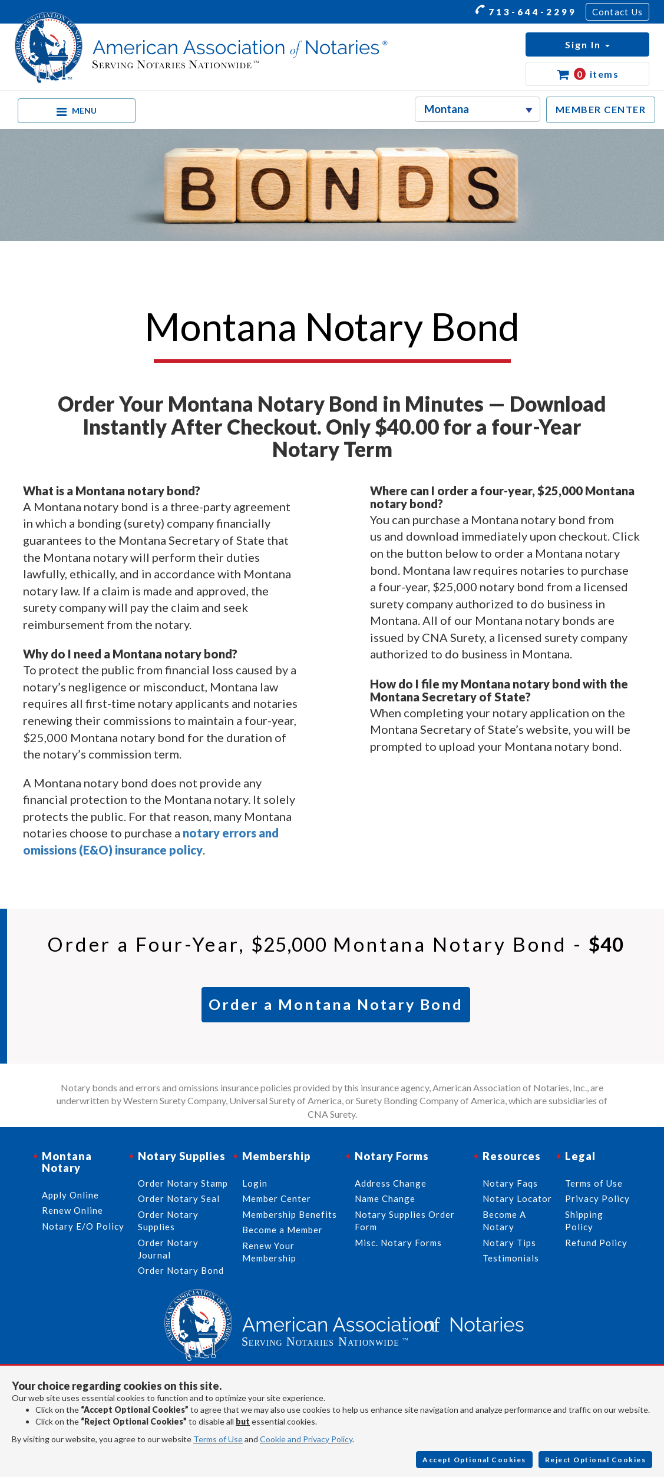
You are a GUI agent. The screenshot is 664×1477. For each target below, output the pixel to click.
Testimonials (511, 1258)
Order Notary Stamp (183, 1183)
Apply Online (70, 1195)
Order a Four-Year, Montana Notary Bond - (335, 944)
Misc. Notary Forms (398, 1242)
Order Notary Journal (168, 1248)
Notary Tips (509, 1242)
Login (254, 1183)
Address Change (391, 1183)
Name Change (385, 1198)
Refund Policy (596, 1242)
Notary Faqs (510, 1183)
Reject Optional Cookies (595, 1459)
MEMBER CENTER (601, 109)
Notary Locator (517, 1198)
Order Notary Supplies (168, 1220)
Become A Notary (504, 1220)
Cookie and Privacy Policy (306, 1439)
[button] (587, 44)
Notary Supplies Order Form (405, 1220)
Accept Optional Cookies (474, 1459)
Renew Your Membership (269, 1251)
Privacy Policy (597, 1198)
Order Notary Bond (181, 1270)
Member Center (276, 1198)
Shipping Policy (584, 1220)
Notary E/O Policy (83, 1226)
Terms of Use (218, 1439)
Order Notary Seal (179, 1198)
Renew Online (72, 1210)
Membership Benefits (289, 1214)
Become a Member (282, 1229)
